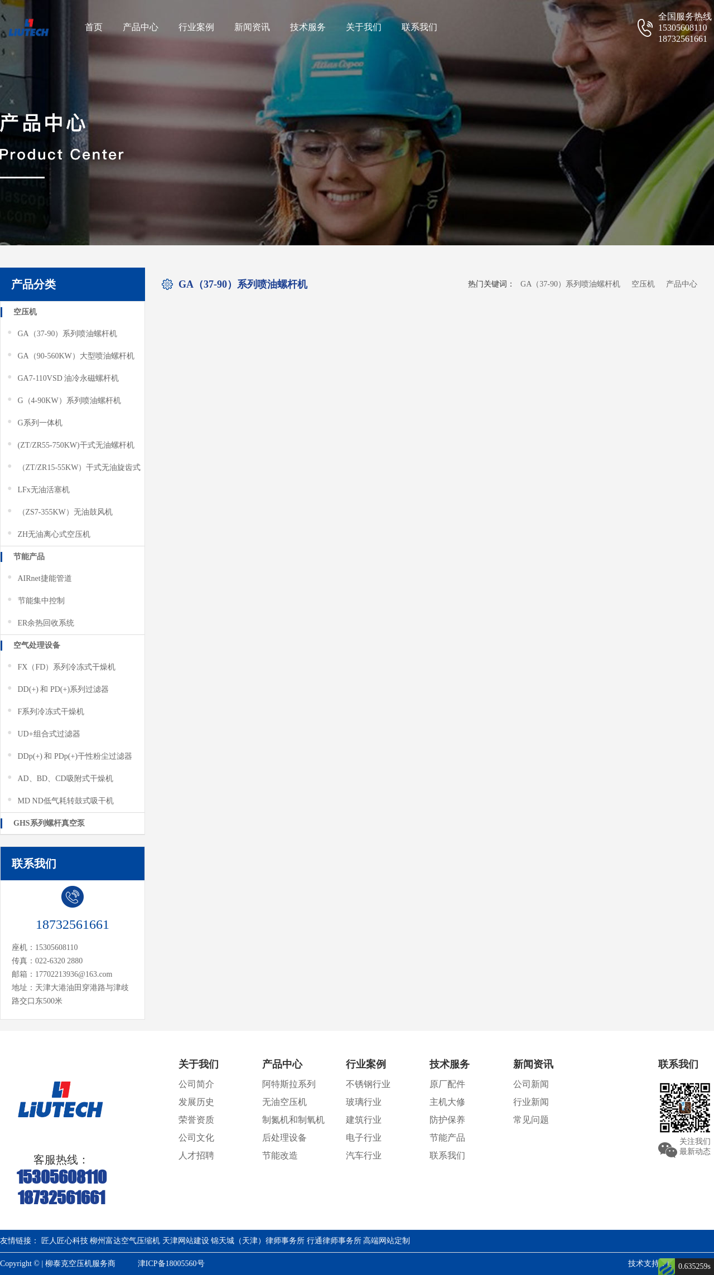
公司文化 (196, 1137)
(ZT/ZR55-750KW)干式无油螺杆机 (70, 445)
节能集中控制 (35, 601)
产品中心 (140, 27)
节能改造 (280, 1155)
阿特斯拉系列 (289, 1084)
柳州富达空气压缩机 (125, 1241)
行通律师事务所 (334, 1241)
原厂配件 (447, 1084)
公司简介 (196, 1084)
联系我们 (419, 27)
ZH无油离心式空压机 (48, 534)
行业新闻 (531, 1102)
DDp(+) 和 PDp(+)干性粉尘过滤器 (69, 756)
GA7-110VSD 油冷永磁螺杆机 (62, 378)
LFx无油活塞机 (38, 490)
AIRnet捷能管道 (39, 579)
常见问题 (531, 1119)
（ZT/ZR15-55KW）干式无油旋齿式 (73, 468)
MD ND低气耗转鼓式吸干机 (60, 801)
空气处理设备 (36, 645)
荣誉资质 (196, 1119)
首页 (94, 27)
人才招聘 (196, 1155)
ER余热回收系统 (40, 623)
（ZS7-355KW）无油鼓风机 (59, 512)
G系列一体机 (34, 423)
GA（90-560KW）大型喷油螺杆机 (70, 356)
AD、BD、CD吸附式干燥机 (59, 779)
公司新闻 (531, 1084)
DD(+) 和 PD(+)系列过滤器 (57, 689)
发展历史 (196, 1102)
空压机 (25, 312)
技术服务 (308, 27)
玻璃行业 (364, 1102)
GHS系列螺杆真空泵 (49, 823)
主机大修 (447, 1102)
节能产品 (29, 556)
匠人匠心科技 (64, 1241)
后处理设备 (284, 1137)
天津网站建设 (185, 1241)
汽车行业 (364, 1155)
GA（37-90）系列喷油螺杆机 (61, 334)
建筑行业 (364, 1119)
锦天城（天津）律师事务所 (258, 1241)
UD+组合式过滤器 (43, 734)
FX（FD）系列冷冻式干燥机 (60, 667)
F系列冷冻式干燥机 (45, 712)
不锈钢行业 (368, 1084)
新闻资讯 (252, 27)
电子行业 (364, 1137)
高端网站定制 (386, 1241)
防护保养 (447, 1119)
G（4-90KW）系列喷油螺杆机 (63, 401)
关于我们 (364, 27)
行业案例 (196, 27)
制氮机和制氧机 (293, 1119)
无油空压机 (284, 1102)
